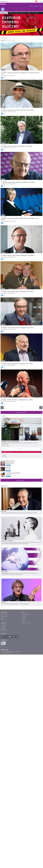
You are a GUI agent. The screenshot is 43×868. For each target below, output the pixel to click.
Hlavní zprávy (4, 571)
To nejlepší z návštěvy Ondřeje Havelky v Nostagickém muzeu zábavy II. (18, 255)
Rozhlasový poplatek (26, 622)
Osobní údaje (7, 651)
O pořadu (3, 416)
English (19, 651)
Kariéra (23, 619)
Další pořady (4, 485)
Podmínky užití (14, 651)
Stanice (2, 617)
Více (37, 13)
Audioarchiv (36, 6)
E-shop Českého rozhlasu (8, 460)
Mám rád (3, 602)
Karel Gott (3, 511)
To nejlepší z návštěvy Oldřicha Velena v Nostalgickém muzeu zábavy (17, 291)
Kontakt (23, 621)
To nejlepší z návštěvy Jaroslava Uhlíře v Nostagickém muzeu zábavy (17, 110)
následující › (40, 407)
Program (30, 6)
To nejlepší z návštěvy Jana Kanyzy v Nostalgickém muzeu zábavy (16, 146)
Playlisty (29, 13)
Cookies (2, 651)
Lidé (33, 13)
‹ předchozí (2, 407)
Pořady (16, 13)
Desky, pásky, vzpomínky (7, 540)
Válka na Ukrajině (4, 614)
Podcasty (3, 628)
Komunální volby (4, 616)
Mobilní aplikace (4, 630)
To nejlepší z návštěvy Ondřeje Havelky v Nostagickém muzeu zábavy (17, 327)
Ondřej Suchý (4, 456)
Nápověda (24, 616)
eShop (2, 619)
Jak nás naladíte (25, 614)
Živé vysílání (3, 625)
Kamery (41, 6)
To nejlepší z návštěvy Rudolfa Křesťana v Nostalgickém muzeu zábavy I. (18, 182)
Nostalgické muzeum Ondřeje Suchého (10, 441)
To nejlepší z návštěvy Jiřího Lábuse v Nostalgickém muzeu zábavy (17, 399)
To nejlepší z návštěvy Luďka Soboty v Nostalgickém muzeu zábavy (17, 363)
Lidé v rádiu (24, 617)
